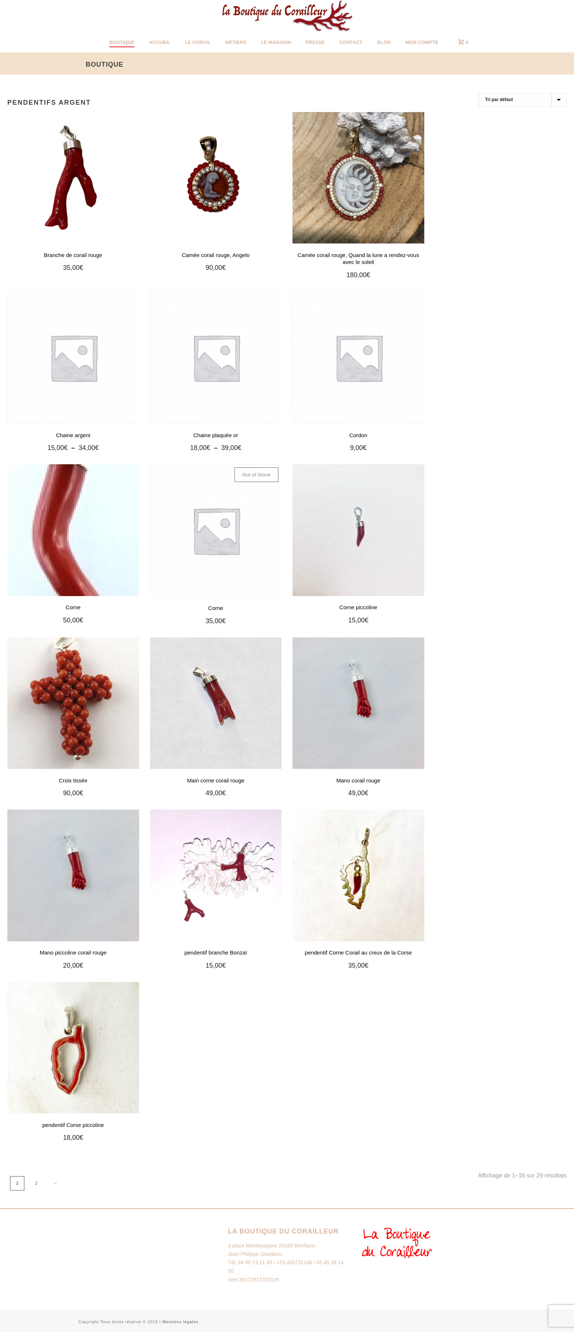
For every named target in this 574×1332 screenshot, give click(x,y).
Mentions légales (181, 1322)
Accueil (159, 42)
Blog (384, 42)
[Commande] (523, 100)
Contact (350, 42)
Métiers (235, 42)
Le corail (197, 42)
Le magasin (276, 42)
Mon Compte (422, 42)
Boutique (122, 42)
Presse (315, 42)
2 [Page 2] (36, 1183)
